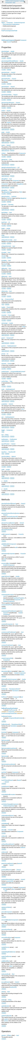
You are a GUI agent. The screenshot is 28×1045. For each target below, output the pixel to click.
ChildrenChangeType (8, 806)
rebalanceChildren (6, 907)
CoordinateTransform (18, 598)
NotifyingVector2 (11, 346)
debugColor (4, 159)
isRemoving (4, 291)
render (3, 947)
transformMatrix (5, 456)
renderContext (5, 371)
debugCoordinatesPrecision (8, 167)
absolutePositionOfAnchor (8, 513)
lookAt (3, 786)
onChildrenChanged (6, 804)
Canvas (7, 947)
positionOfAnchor (6, 879)
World (17, 689)
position (9, 122)
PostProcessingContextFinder (9, 30)
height (3, 228)
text (2, 434)
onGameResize (5, 815)
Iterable (7, 544)
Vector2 (9, 42)
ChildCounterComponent (8, 40)
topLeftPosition (5, 444)
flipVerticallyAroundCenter (8, 764)
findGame (3, 689)
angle (2, 132)
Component (9, 22)
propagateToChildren (6, 887)
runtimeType (4, 381)
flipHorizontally (5, 740)
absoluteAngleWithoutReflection (9, 61)
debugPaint (4, 190)
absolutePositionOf (6, 503)
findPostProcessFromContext (9, 708)
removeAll (4, 920)
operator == (4, 1035)
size (5, 115)
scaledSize (4, 404)
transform (4, 452)
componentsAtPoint (6, 604)
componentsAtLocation (7, 594)
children (3, 153)
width (2, 469)
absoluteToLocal (5, 523)
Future (8, 307)
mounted (3, 315)
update (3, 1006)
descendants (4, 671)
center (3, 145)
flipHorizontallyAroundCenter (8, 748)
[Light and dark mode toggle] (24, 2)
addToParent (4, 553)
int (18, 167)
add (2, 534)
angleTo (3, 576)
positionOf (4, 869)
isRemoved (4, 276)
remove (3, 912)
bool (10, 179)
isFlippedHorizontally (6, 240)
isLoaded (3, 252)
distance (3, 679)
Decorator (10, 204)
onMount (3, 836)
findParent (4, 697)
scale (2, 235)
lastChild (3, 772)
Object (3, 22)
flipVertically (4, 756)
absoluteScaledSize (6, 94)
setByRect (4, 961)
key (2, 299)
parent (3, 338)
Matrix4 (14, 456)
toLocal (3, 982)
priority (3, 354)
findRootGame (5, 724)
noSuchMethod (5, 794)
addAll (3, 544)
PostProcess (12, 710)
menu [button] (3, 2)
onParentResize (5, 844)
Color (10, 159)
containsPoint (5, 645)
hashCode (4, 222)
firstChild (3, 732)
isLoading (3, 260)
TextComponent (7, 24)
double (12, 51)
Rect (8, 961)
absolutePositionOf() (12, 516)
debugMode (4, 179)
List (4, 596)
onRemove (4, 852)
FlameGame (12, 689)
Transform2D (11, 452)
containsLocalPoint (6, 632)
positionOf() (10, 881)
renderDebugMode (6, 952)
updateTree (4, 1015)
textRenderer (4, 439)
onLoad (3, 256)
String (6, 434)
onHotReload (4, 823)
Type (11, 381)
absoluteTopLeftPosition (7, 102)
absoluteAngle (5, 51)
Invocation (12, 794)
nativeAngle (4, 323)
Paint (10, 190)
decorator (3, 204)
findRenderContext (6, 716)
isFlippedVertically (6, 246)
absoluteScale (5, 86)
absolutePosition (5, 78)
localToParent (5, 780)
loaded (3, 307)
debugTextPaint (5, 196)
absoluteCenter (5, 72)
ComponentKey (9, 299)
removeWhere (5, 937)
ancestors (4, 563)
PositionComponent (19, 22)
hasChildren (4, 212)
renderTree (4, 956)
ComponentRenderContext (18, 371)
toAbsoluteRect (5, 974)
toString (3, 999)
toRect (11, 966)
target (3, 430)
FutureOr (21, 534)
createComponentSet (6, 658)
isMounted (4, 268)
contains (3, 624)
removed (3, 363)
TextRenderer (15, 24)
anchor (5, 80)
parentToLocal (5, 863)
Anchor (9, 110)
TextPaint (13, 196)
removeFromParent (6, 929)
